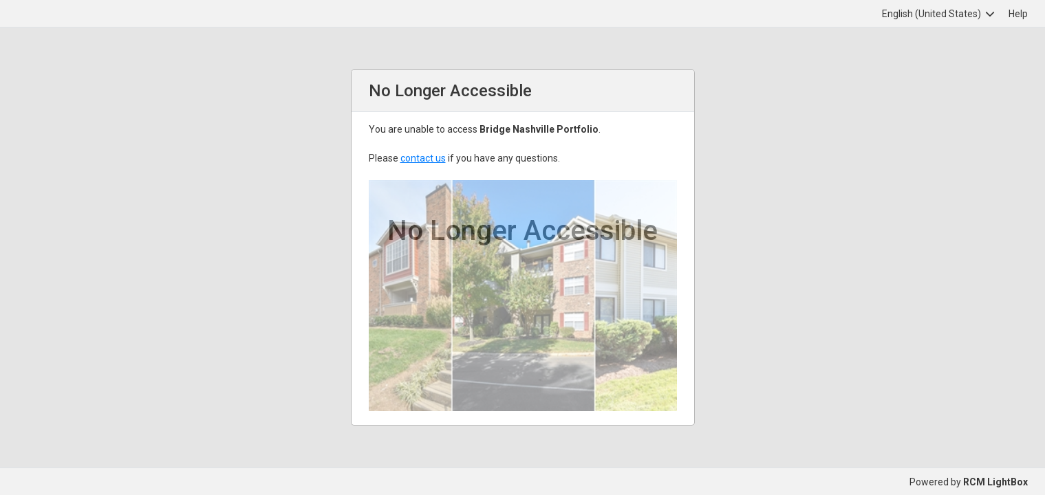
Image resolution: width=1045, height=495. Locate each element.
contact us (423, 158)
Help (1018, 13)
